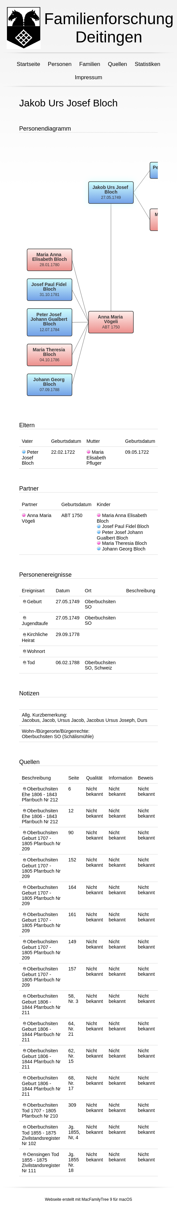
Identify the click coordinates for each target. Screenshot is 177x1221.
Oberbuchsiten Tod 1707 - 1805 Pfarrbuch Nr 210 (40, 1110)
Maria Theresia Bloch (122, 543)
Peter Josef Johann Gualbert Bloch (120, 535)
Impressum (88, 77)
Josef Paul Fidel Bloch (123, 526)
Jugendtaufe (35, 620)
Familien (89, 64)
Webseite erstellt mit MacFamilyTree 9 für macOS (88, 1199)
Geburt (32, 601)
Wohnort (33, 651)
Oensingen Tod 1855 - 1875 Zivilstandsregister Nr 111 (41, 1162)
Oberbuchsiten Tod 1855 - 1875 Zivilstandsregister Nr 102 (41, 1135)
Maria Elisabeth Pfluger (96, 457)
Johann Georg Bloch (121, 549)
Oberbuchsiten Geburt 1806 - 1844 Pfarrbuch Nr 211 (41, 1004)
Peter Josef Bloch (30, 457)
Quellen (117, 64)
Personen (60, 64)
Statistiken (147, 64)
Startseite (28, 64)
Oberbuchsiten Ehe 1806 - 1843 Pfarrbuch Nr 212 (40, 794)
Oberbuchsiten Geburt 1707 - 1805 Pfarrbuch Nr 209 (41, 840)
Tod (28, 662)
